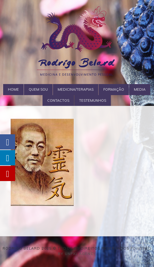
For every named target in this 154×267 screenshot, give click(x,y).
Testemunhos (92, 100)
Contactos (58, 100)
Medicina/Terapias (76, 89)
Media (139, 89)
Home (13, 89)
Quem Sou (38, 89)
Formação (113, 89)
